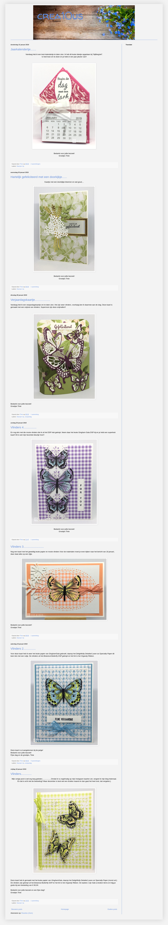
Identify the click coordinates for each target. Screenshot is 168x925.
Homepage (65, 909)
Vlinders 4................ (24, 427)
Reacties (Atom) (27, 913)
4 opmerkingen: (36, 761)
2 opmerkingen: (36, 164)
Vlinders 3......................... (27, 546)
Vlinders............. (21, 773)
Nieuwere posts (16, 909)
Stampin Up (20, 166)
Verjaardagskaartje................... (30, 299)
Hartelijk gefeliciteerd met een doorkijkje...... (39, 177)
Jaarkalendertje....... (23, 49)
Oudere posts (112, 909)
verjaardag (28, 417)
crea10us (60, 15)
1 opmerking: (35, 287)
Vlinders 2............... (23, 648)
